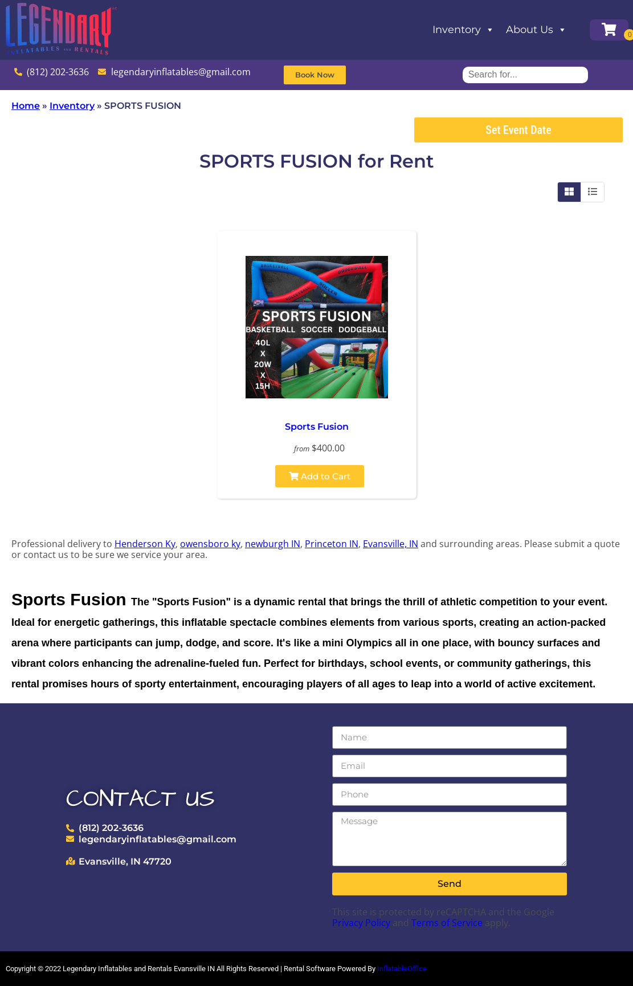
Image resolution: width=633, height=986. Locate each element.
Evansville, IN (390, 543)
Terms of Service (447, 922)
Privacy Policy (361, 922)
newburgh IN (272, 543)
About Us (536, 29)
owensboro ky (210, 543)
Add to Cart (319, 476)
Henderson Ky (145, 543)
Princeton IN (331, 543)
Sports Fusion (317, 426)
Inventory (463, 29)
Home (25, 105)
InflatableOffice (402, 968)
